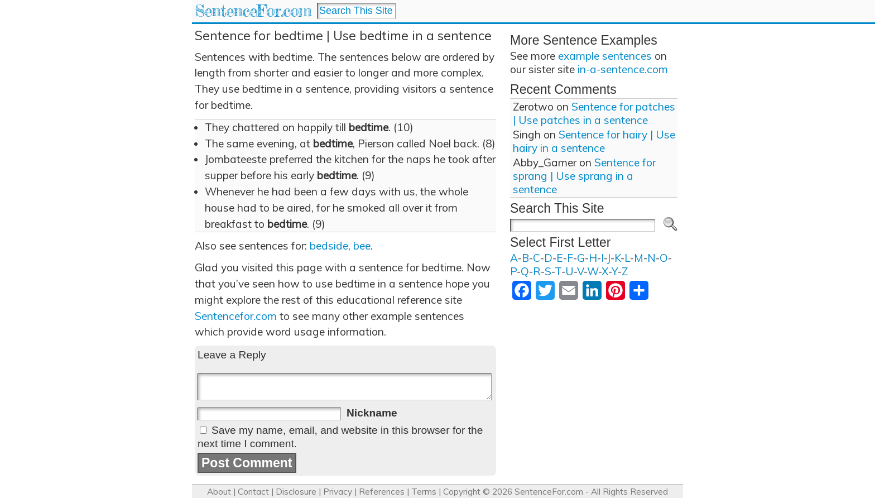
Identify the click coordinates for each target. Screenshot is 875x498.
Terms (423, 491)
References (382, 491)
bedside (329, 245)
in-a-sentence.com (623, 69)
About (219, 491)
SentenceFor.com (253, 11)
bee (362, 245)
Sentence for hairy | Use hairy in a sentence (594, 141)
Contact (253, 491)
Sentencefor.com (236, 316)
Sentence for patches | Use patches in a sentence (594, 113)
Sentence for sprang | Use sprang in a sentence (584, 176)
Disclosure (296, 491)
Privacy (337, 491)
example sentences (605, 56)
